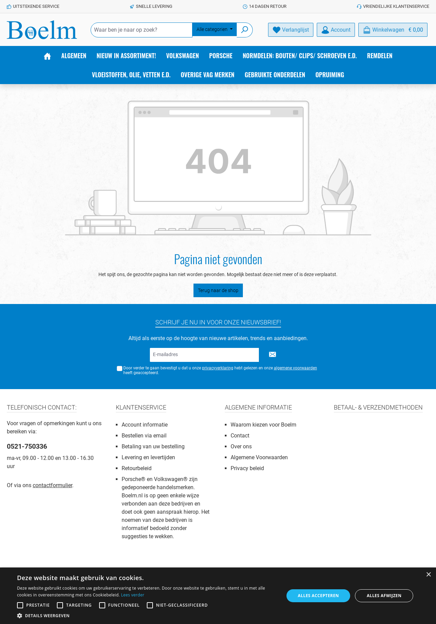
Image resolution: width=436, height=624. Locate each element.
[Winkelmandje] (392, 30)
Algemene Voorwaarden (259, 457)
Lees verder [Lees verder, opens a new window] (132, 595)
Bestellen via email (144, 435)
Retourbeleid (137, 468)
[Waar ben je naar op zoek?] (141, 29)
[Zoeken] (245, 29)
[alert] (218, 595)
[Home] (47, 55)
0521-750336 (27, 446)
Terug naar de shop (218, 290)
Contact (240, 435)
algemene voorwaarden (295, 368)
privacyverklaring (217, 368)
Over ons (241, 446)
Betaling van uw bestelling (153, 446)
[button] (146, 615)
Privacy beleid (247, 468)
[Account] (336, 30)
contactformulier (52, 485)
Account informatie (145, 424)
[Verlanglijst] (290, 30)
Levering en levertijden (148, 457)
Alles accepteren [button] (318, 595)
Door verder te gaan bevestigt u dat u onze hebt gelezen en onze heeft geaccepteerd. (220, 370)
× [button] (428, 574)
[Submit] (272, 355)
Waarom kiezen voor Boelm (263, 424)
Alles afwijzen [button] (384, 595)
